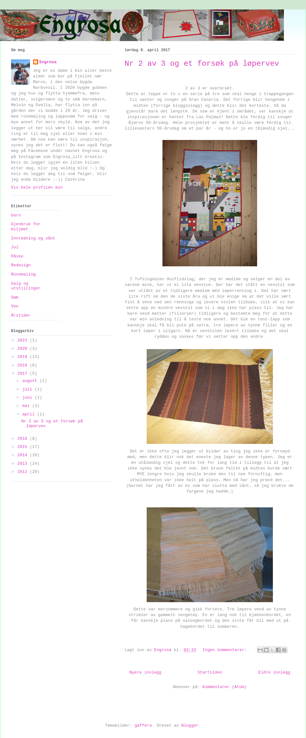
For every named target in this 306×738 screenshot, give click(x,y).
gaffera (143, 725)
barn (16, 215)
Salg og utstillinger (26, 286)
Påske (17, 256)
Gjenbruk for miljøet (26, 227)
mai (27, 405)
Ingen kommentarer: (226, 650)
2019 (23, 356)
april (29, 414)
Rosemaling (23, 274)
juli (28, 389)
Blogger (190, 725)
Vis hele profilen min (37, 187)
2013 (23, 463)
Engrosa (48, 62)
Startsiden (209, 672)
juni (28, 397)
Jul (14, 247)
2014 (23, 455)
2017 (23, 373)
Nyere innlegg (145, 672)
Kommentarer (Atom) (225, 687)
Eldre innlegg (274, 672)
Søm (14, 297)
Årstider (21, 315)
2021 (23, 340)
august (31, 380)
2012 (23, 471)
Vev (14, 306)
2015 (23, 447)
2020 (23, 348)
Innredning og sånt (33, 238)
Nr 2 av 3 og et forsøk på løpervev (202, 63)
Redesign (21, 265)
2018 (23, 365)
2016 (23, 438)
